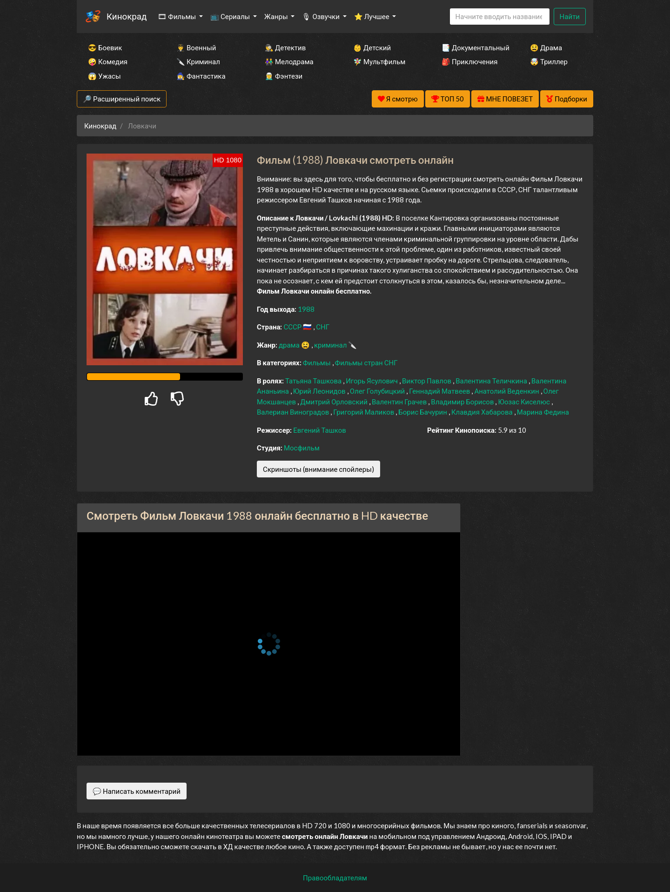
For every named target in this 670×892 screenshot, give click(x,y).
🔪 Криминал (198, 61)
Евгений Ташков (319, 430)
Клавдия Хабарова (482, 412)
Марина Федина (543, 412)
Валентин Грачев (400, 401)
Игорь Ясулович (372, 380)
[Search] (499, 16)
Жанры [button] (276, 16)
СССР (293, 326)
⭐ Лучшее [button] (372, 16)
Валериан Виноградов (293, 412)
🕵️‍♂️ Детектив (285, 47)
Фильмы (317, 362)
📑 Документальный (473, 47)
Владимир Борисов (463, 401)
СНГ (322, 326)
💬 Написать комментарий (137, 791)
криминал (331, 345)
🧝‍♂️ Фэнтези (283, 76)
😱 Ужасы (104, 76)
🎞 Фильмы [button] (177, 16)
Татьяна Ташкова (314, 380)
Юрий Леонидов (320, 391)
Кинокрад (127, 16)
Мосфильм (302, 447)
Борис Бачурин (423, 412)
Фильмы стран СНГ (366, 362)
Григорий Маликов (364, 412)
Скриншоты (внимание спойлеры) (318, 469)
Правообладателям (335, 877)
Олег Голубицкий (378, 391)
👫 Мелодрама (289, 61)
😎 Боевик (105, 47)
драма (290, 345)
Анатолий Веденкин (507, 391)
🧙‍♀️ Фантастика (201, 76)
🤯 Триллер (549, 61)
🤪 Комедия (107, 61)
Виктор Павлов (427, 380)
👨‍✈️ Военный (196, 47)
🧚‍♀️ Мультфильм (379, 61)
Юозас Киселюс (524, 401)
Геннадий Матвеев (440, 391)
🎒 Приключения (469, 61)
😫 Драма (546, 47)
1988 (306, 309)
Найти (570, 16)
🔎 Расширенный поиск (122, 98)
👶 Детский (372, 47)
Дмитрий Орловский (334, 401)
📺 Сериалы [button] (230, 16)
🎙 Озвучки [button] (321, 16)
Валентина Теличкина (492, 380)
